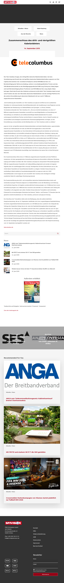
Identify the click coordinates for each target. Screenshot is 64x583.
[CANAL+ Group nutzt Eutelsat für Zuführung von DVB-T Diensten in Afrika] (48, 338)
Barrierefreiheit (38, 546)
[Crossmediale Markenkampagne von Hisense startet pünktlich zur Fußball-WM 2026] (32, 480)
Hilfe (34, 531)
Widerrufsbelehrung (39, 534)
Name (34, 559)
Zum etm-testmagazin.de (11, 310)
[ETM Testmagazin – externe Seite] (32, 304)
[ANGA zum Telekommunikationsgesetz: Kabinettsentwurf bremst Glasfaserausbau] (32, 382)
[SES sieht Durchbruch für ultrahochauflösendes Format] (16, 338)
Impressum (36, 543)
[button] (59, 2)
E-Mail (34, 564)
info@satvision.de (14, 538)
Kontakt (35, 528)
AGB (34, 537)
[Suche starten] (58, 233)
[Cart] (56, 2)
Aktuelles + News (10, 392)
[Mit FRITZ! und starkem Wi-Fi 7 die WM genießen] (32, 431)
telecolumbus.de (8, 227)
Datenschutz (37, 540)
